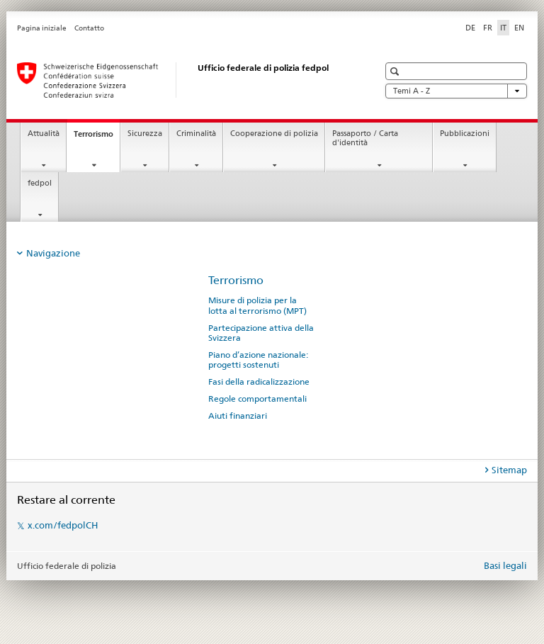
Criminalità (196, 133)
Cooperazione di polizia (274, 133)
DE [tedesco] (470, 28)
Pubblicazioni (464, 133)
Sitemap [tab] (509, 469)
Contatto (89, 28)
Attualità (44, 133)
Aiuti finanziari (237, 416)
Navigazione (53, 253)
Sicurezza (145, 133)
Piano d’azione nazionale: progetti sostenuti (258, 360)
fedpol (40, 183)
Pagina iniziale (42, 28)
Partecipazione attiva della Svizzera (261, 333)
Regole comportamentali (257, 399)
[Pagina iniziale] (183, 80)
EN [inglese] (519, 28)
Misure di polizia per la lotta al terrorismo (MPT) (257, 305)
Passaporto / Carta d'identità (365, 138)
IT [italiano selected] (503, 28)
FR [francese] (487, 28)
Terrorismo (97, 137)
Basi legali (505, 565)
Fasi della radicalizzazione (259, 382)
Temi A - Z (456, 91)
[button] (396, 71)
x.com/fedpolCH (63, 525)
